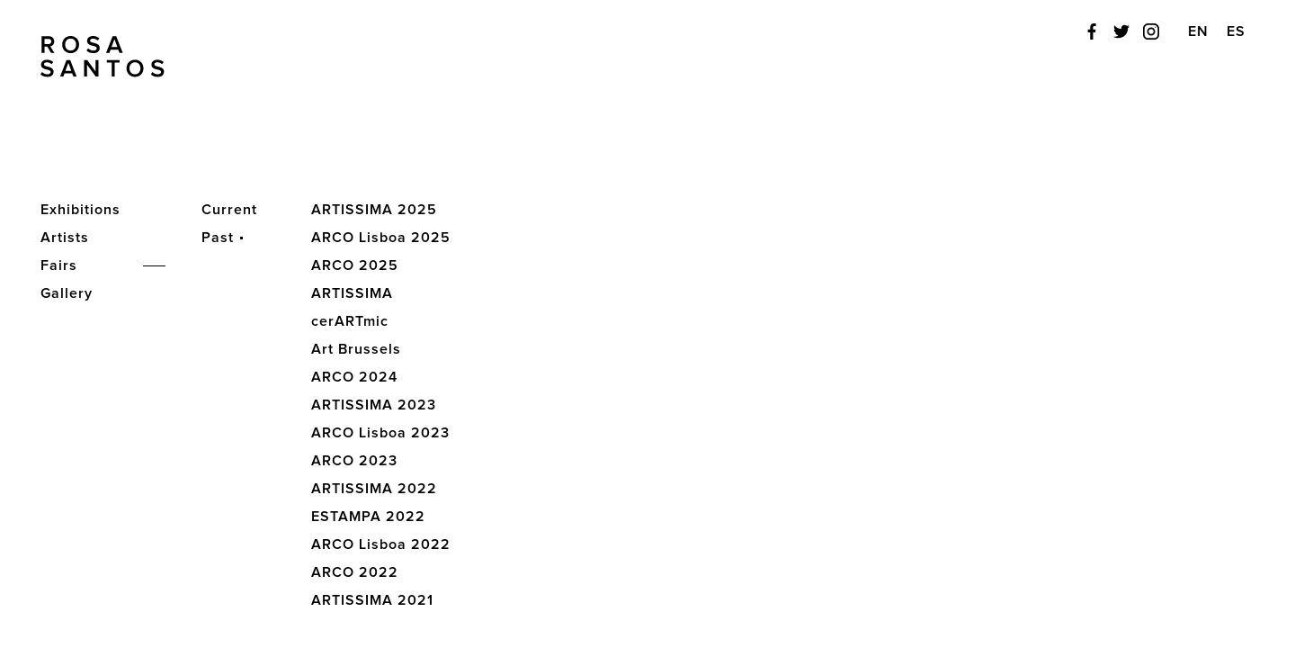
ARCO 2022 (354, 572)
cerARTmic (349, 321)
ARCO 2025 (354, 265)
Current (229, 209)
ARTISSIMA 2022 (374, 489)
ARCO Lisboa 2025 (381, 237)
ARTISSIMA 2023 (373, 405)
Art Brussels (356, 349)
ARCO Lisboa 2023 (380, 433)
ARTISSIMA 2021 (372, 600)
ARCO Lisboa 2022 (381, 544)
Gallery (66, 293)
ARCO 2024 (354, 377)
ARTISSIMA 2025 (374, 209)
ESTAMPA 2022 (368, 516)
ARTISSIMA (352, 293)
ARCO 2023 (354, 461)
